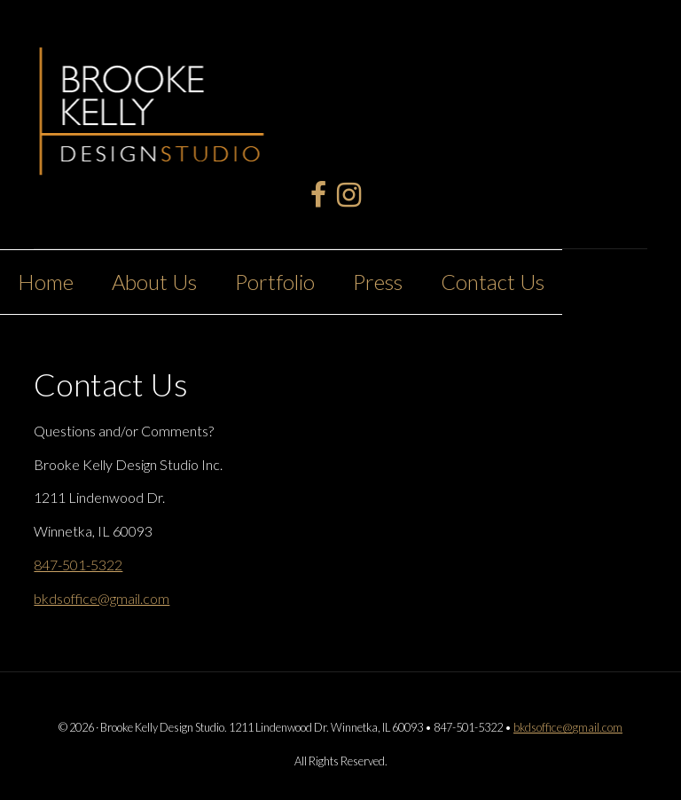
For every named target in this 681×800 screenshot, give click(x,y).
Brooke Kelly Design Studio (153, 101)
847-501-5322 (78, 564)
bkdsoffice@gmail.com (101, 598)
